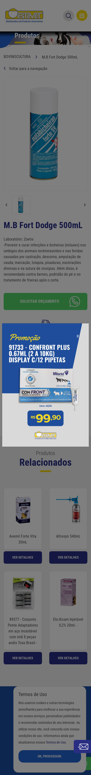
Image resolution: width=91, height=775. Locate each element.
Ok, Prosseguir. (50, 756)
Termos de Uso (56, 742)
